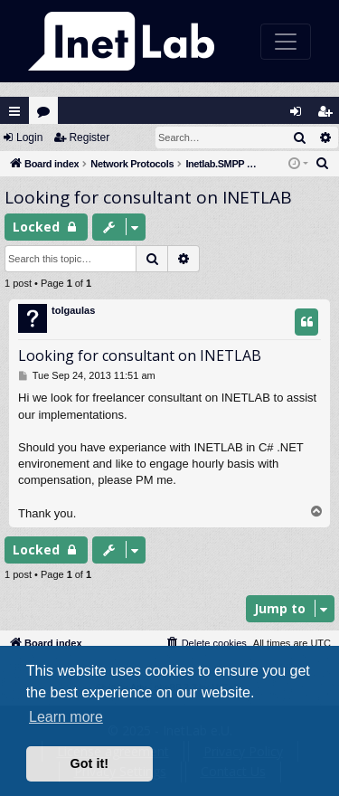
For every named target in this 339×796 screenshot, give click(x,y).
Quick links (14, 111)
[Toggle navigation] (285, 42)
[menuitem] (323, 164)
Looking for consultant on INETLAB (148, 197)
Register (89, 137)
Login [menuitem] (300, 115)
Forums (47, 115)
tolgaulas (73, 310)
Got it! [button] (89, 763)
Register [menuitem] (329, 115)
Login (29, 137)
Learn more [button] (66, 717)
